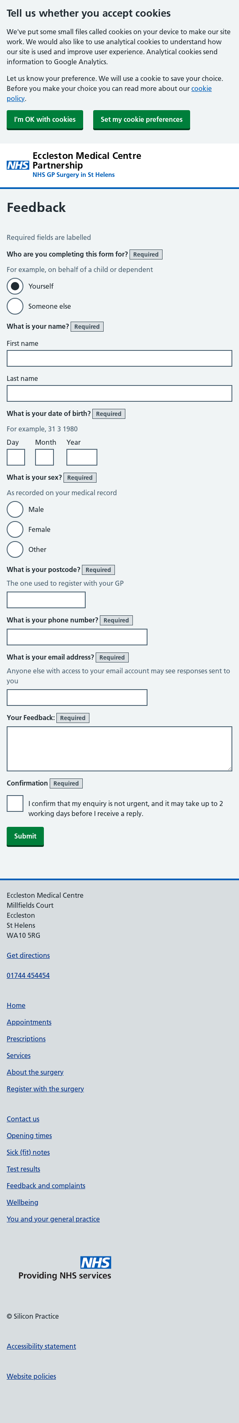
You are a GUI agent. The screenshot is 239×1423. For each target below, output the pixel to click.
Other (37, 549)
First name (22, 343)
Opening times (29, 1135)
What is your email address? (68, 657)
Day (13, 442)
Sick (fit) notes (28, 1152)
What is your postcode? (61, 570)
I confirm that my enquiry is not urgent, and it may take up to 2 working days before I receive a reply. (125, 808)
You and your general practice (53, 1219)
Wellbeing (22, 1202)
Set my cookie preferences (142, 119)
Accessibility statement (41, 1346)
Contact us (23, 1119)
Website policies (31, 1376)
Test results (23, 1169)
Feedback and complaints (46, 1185)
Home (16, 1005)
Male (36, 509)
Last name (22, 378)
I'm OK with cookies (45, 119)
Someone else (49, 306)
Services (19, 1055)
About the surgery (35, 1072)
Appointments (29, 1022)
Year (73, 442)
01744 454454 (28, 975)
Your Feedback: (48, 718)
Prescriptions (26, 1039)
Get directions (28, 955)
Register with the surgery (45, 1089)
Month (45, 442)
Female (39, 529)
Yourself (40, 286)
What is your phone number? (70, 620)
